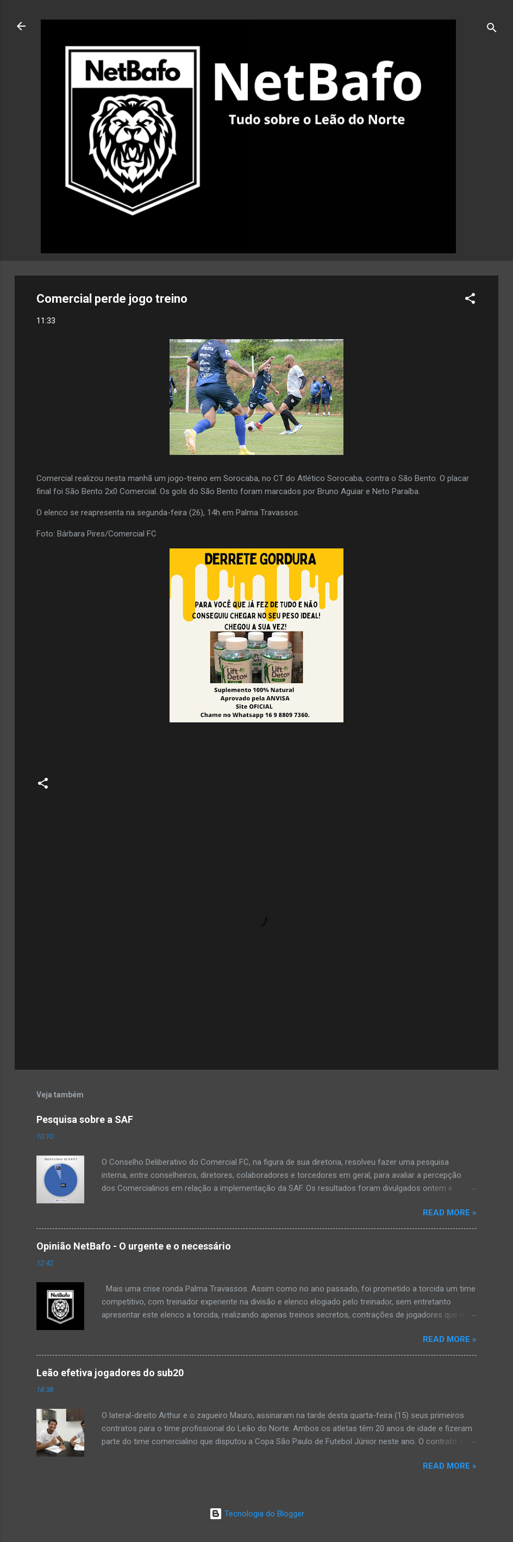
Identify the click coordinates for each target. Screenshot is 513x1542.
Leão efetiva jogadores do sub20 (110, 1372)
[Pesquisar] (491, 29)
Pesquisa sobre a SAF (84, 1119)
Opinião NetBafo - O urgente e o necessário (133, 1246)
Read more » (450, 1213)
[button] (470, 300)
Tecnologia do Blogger (256, 1514)
